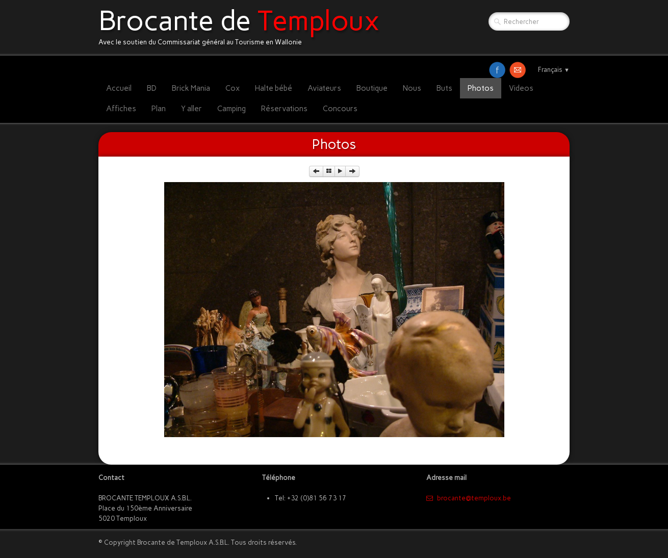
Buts (444, 88)
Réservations (284, 108)
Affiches (121, 108)
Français (554, 69)
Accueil (119, 88)
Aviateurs (324, 88)
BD (152, 88)
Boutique (372, 88)
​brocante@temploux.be (468, 498)
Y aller (191, 108)
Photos (481, 88)
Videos (521, 88)
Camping (231, 108)
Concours (340, 108)
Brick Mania (191, 88)
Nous (412, 88)
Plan (158, 108)
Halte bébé (273, 88)
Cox (232, 88)
